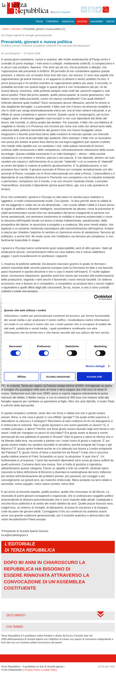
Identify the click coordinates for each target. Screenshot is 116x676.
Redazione (68, 21)
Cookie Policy (49, 669)
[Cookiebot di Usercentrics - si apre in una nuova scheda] (96, 297)
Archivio (82, 21)
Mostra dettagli (95, 365)
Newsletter (96, 21)
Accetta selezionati (58, 376)
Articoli (110, 21)
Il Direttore (52, 21)
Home (39, 21)
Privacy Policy (32, 669)
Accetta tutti (94, 376)
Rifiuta (21, 376)
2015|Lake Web (106, 666)
